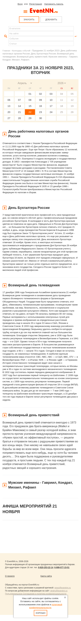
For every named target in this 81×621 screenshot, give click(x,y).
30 (40, 118)
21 (19, 112)
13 (8, 106)
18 (61, 106)
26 (72, 112)
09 (40, 99)
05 (72, 93)
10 (51, 99)
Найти (5, 36)
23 (40, 112)
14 (19, 106)
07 (19, 99)
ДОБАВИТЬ (51, 19)
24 (51, 112)
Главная (6, 50)
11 (61, 99)
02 (40, 93)
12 (72, 99)
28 (19, 118)
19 (72, 106)
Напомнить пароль (53, 4)
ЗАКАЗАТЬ (29, 19)
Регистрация (35, 4)
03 (51, 93)
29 (30, 118)
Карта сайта (46, 576)
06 (8, 99)
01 (30, 93)
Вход (20, 4)
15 (30, 106)
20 (8, 112)
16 (40, 106)
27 (8, 118)
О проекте (10, 576)
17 (51, 106)
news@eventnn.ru (62, 588)
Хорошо (40, 613)
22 (30, 112)
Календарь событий (21, 50)
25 (61, 112)
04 (61, 93)
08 (30, 99)
